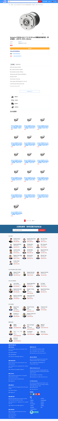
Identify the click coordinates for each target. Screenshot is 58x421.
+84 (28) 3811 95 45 (13, 369)
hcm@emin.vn (21, 369)
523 (33, 220)
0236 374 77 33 (30, 311)
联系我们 (31, 402)
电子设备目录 (32, 403)
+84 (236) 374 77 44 (13, 405)
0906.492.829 (16, 316)
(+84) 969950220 (17, 341)
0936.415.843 (30, 275)
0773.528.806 (16, 311)
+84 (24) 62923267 (13, 352)
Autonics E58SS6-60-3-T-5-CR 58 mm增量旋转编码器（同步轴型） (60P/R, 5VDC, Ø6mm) (28, 4)
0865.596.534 (30, 241)
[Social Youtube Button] (39, 394)
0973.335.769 (30, 286)
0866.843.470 (44, 291)
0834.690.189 (30, 252)
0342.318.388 (30, 293)
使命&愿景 (32, 407)
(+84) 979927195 (44, 327)
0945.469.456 (30, 247)
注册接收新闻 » (42, 230)
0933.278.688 (44, 247)
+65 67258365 (41, 351)
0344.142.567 (16, 252)
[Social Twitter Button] (34, 394)
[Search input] (22, 1)
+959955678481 (40, 362)
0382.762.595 (16, 263)
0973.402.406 (44, 275)
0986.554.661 (44, 258)
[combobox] (22, 1)
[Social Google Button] (36, 394)
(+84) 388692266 (30, 334)
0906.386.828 (16, 291)
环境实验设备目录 (33, 409)
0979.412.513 (16, 247)
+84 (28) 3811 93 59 (21, 366)
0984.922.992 (30, 298)
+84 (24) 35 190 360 (13, 356)
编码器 (12, 4)
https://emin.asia (43, 353)
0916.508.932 (16, 286)
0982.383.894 (16, 241)
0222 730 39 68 (17, 275)
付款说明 (42, 398)
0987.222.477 (44, 241)
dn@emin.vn (22, 405)
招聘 (41, 407)
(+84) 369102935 (30, 329)
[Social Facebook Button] (31, 394)
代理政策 (42, 405)
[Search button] (40, 1)
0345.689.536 (30, 316)
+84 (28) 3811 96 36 (13, 366)
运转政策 (42, 402)
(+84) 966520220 (13, 354)
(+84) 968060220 (17, 335)
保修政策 (42, 403)
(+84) (14, 53)
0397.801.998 (44, 252)
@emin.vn (13, 392)
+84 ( (14, 56)
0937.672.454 (44, 286)
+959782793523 (34, 362)
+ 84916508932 (34, 351)
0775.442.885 (44, 309)
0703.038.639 (16, 298)
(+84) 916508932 (44, 334)
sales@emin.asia (35, 353)
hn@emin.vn (21, 356)
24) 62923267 (18, 56)
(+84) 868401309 (17, 327)
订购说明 (31, 405)
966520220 (17, 53)
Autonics (20, 41)
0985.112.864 (16, 258)
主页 (9, 4)
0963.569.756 (30, 258)
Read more (29, 91)
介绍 (31, 398)
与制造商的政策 (43, 400)
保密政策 (31, 400)
